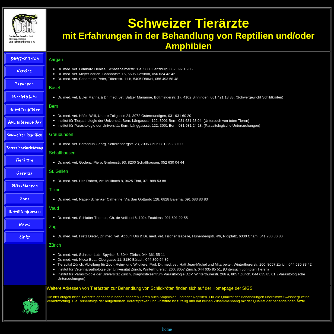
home (167, 329)
